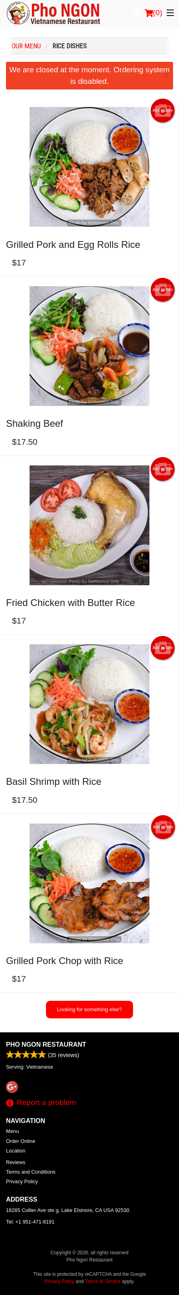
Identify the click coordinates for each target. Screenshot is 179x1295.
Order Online (20, 1141)
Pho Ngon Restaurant (46, 1044)
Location (15, 1151)
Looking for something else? (89, 1009)
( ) (153, 13)
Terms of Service (103, 1281)
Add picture (163, 111)
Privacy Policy (22, 1181)
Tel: (30, 1222)
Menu (12, 1131)
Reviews (15, 1162)
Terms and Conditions (31, 1172)
